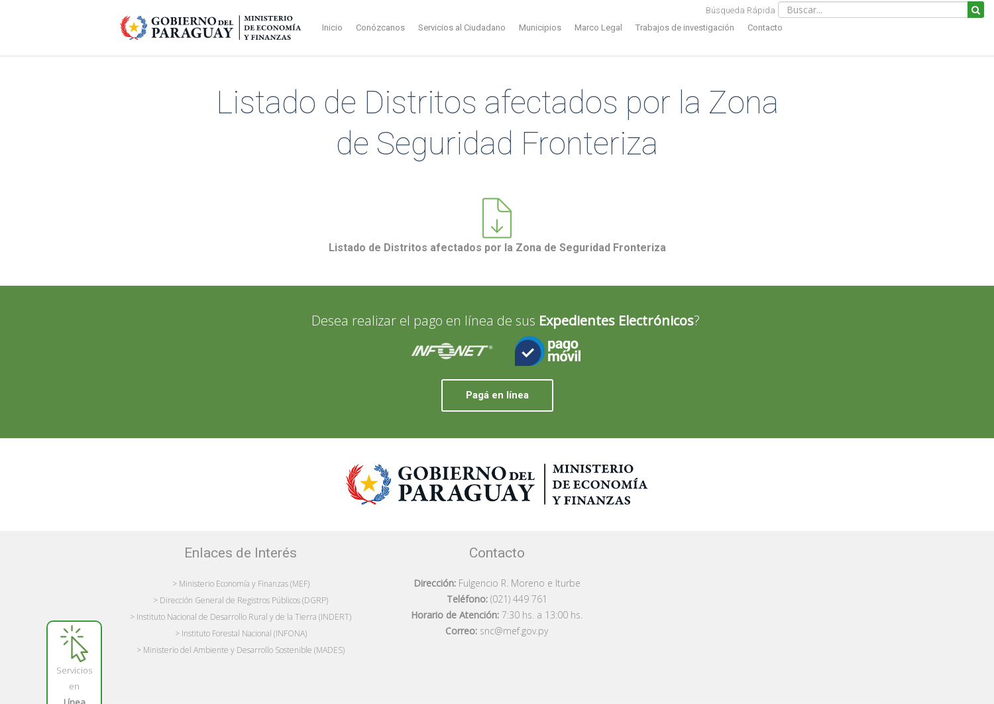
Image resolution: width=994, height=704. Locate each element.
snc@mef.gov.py (514, 630)
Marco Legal (598, 27)
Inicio (332, 27)
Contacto (765, 27)
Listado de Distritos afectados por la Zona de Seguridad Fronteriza (497, 247)
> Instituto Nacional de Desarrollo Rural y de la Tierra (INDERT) (240, 616)
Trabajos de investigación (684, 27)
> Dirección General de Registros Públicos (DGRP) (240, 600)
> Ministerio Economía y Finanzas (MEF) (240, 583)
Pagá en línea (497, 395)
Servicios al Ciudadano (462, 27)
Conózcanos (380, 27)
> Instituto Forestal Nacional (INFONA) (241, 633)
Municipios (540, 27)
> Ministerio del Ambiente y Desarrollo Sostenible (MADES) (241, 650)
